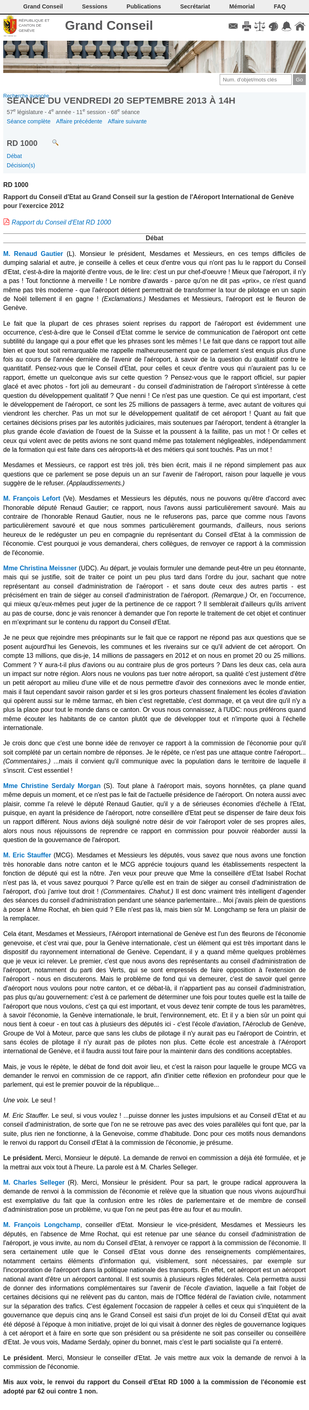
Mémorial (242, 6)
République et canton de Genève (34, 25)
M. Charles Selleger (34, 1182)
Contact (233, 26)
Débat (14, 156)
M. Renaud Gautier (33, 253)
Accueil (300, 26)
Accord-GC (287, 26)
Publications (144, 6)
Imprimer (246, 26)
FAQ (280, 6)
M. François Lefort (31, 498)
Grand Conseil (109, 25)
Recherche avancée (26, 96)
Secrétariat (195, 6)
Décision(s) (21, 165)
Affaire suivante (127, 121)
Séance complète (29, 121)
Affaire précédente (79, 121)
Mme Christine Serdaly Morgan (52, 785)
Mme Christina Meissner (40, 568)
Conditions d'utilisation (260, 26)
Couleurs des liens (273, 26)
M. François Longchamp (41, 1224)
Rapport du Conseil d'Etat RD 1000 (61, 222)
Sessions (94, 6)
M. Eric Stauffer (27, 855)
